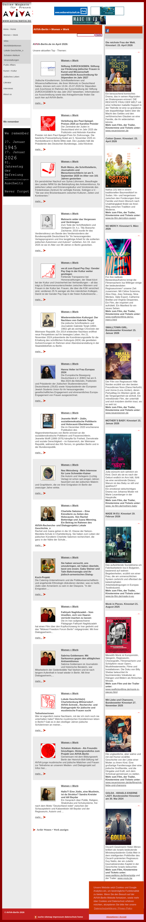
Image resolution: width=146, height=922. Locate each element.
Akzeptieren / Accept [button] (116, 917)
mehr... (38, 103)
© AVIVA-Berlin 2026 (14, 912)
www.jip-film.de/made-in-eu (120, 596)
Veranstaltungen (11, 60)
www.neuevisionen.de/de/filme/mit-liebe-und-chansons (124, 784)
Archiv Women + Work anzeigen (52, 830)
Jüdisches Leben (11, 77)
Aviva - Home (9, 29)
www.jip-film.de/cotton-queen (121, 218)
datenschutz (71, 917)
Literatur (7, 82)
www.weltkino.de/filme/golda (120, 875)
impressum (58, 917)
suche (41, 917)
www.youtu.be (124, 878)
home (80, 917)
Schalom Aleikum (11, 55)
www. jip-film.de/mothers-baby (121, 506)
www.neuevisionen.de (117, 130)
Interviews (8, 88)
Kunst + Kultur (10, 71)
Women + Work (10, 35)
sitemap (48, 917)
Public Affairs (9, 65)
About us (7, 94)
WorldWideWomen (12, 46)
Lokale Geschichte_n (13, 50)
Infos (5, 41)
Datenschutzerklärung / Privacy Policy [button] (113, 908)
